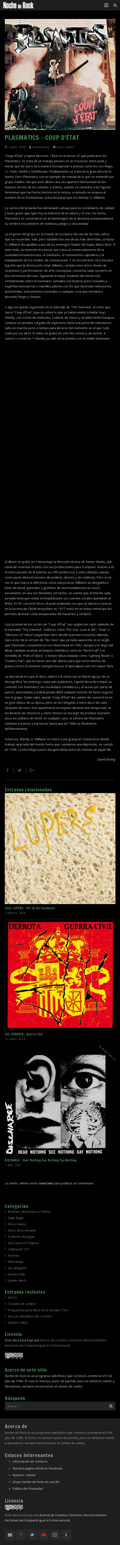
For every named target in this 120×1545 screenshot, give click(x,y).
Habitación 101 (19, 1249)
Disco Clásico (65, 147)
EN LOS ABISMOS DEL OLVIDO (30, 1316)
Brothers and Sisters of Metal (29, 1211)
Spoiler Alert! (17, 1280)
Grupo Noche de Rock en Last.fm (35, 1482)
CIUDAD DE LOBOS (22, 1304)
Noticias (13, 1255)
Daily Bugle (16, 1218)
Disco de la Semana (22, 1230)
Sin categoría (17, 1268)
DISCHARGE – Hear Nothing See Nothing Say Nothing (41, 1160)
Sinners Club (16, 1274)
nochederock (40, 147)
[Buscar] (115, 5)
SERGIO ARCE (18, 1322)
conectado (45, 1183)
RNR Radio (15, 1261)
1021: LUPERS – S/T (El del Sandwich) (30, 908)
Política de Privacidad (27, 1488)
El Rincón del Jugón (21, 1236)
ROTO (12, 1297)
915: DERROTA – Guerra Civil (24, 1034)
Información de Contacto (30, 1461)
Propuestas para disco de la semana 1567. (38, 1310)
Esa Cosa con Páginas (23, 1243)
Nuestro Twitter (24, 1475)
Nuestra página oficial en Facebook (37, 1468)
